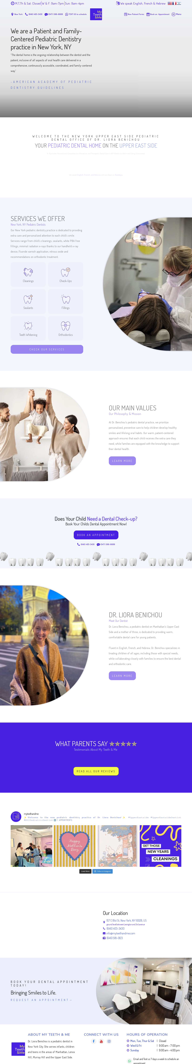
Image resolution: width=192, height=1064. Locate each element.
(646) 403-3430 (116, 928)
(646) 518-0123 (115, 938)
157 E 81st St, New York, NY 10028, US (127, 920)
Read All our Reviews (96, 771)
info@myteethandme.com (121, 933)
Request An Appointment (40, 1000)
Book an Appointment (96, 535)
